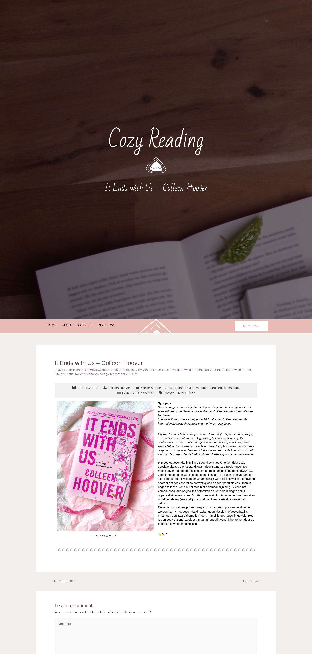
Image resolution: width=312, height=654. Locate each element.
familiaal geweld (168, 370)
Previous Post (62, 581)
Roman (80, 374)
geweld (185, 370)
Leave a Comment (68, 370)
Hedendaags (201, 370)
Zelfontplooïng (97, 374)
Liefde (246, 370)
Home (51, 325)
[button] (251, 326)
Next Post (252, 581)
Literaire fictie (64, 374)
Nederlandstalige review (118, 370)
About (67, 325)
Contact (85, 325)
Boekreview (92, 370)
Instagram (107, 325)
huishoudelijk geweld (226, 370)
